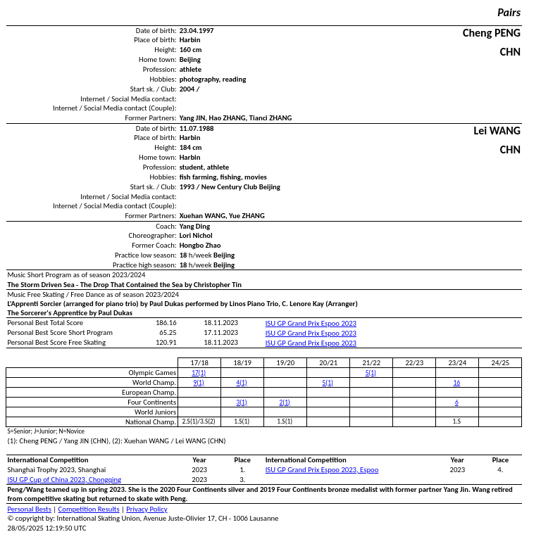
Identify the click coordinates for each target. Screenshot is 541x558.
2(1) (285, 402)
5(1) (371, 373)
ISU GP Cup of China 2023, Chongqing (65, 479)
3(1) (242, 402)
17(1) (199, 373)
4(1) (242, 383)
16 (457, 383)
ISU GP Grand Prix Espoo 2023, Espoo (322, 469)
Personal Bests (29, 509)
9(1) (199, 383)
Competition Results (89, 509)
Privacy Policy (146, 509)
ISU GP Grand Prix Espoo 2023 (311, 323)
